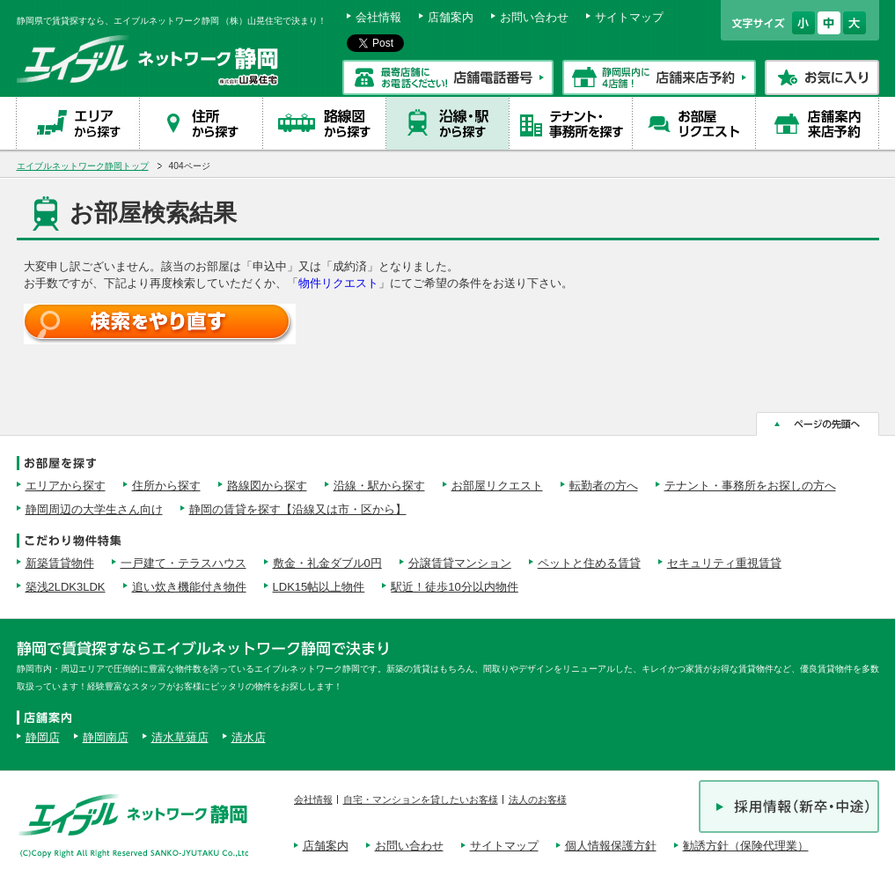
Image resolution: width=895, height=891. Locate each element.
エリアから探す (66, 485)
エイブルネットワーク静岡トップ (83, 166)
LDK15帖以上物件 (319, 586)
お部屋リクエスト (497, 485)
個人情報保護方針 (611, 845)
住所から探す (166, 485)
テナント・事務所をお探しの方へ (750, 485)
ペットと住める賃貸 (589, 563)
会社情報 (378, 17)
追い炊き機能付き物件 (189, 586)
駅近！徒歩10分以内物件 (454, 586)
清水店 (248, 737)
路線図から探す (267, 485)
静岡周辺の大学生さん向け (94, 509)
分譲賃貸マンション (459, 563)
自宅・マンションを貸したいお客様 (420, 799)
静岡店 (43, 737)
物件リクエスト (338, 283)
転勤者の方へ (603, 485)
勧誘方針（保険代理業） (746, 845)
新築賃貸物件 (60, 563)
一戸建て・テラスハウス (183, 563)
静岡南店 (105, 737)
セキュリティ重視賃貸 (724, 563)
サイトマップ (629, 17)
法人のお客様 (538, 799)
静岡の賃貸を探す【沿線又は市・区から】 (298, 509)
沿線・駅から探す (379, 485)
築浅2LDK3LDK (66, 586)
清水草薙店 (180, 737)
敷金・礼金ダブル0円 (327, 563)
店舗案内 (450, 17)
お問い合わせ (534, 17)
